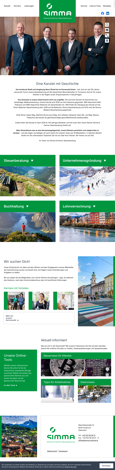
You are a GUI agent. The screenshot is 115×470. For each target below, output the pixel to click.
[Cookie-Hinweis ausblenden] (106, 465)
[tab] (30, 160)
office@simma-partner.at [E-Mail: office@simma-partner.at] (88, 440)
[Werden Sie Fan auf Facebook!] (102, 13)
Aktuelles (107, 6)
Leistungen (29, 6)
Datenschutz (52, 451)
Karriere (17, 6)
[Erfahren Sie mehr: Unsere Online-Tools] (10, 385)
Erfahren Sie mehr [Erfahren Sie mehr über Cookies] (71, 467)
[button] (107, 35)
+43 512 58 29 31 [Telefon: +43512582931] (88, 435)
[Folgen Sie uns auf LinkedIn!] (108, 13)
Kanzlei (7, 6)
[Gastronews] (94, 391)
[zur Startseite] (57, 11)
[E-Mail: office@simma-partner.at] (107, 30)
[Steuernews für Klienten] (76, 364)
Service (84, 6)
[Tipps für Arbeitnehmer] (57, 391)
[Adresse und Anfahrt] (107, 41)
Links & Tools (95, 6)
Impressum (63, 451)
